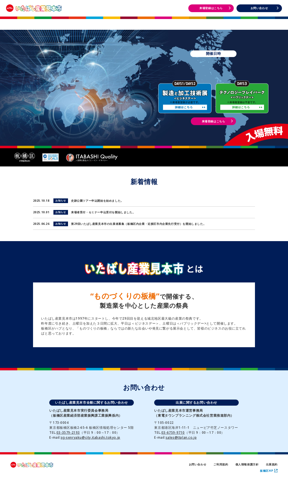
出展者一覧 (144, 22)
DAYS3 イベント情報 (259, 22)
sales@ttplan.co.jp (181, 437)
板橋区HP (269, 471)
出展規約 (272, 464)
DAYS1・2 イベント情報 (201, 22)
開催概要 (86, 22)
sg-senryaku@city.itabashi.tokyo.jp (90, 437)
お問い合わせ (198, 464)
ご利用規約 (220, 464)
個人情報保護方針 (247, 464)
